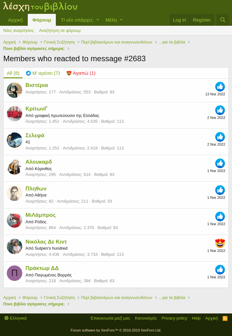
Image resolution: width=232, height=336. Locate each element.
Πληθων (35, 189)
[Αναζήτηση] (223, 20)
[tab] (43, 73)
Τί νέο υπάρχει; (77, 20)
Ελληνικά (16, 318)
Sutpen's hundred (51, 248)
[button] (98, 20)
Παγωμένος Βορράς (53, 275)
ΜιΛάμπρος (40, 215)
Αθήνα (40, 195)
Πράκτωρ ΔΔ (42, 268)
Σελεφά (34, 135)
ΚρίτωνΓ (36, 109)
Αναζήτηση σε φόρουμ (60, 30)
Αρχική (15, 20)
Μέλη (111, 20)
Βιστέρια (36, 85)
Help (196, 318)
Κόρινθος (43, 168)
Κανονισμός (146, 318)
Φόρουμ (42, 20)
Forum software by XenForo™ (116, 330)
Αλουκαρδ (38, 162)
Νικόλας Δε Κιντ (46, 242)
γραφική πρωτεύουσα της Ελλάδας (67, 115)
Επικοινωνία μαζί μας (110, 318)
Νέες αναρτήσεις (18, 30)
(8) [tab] (13, 73)
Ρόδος (40, 221)
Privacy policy (174, 318)
